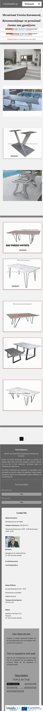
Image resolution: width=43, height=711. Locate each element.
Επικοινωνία (29, 4)
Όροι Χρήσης (21, 675)
